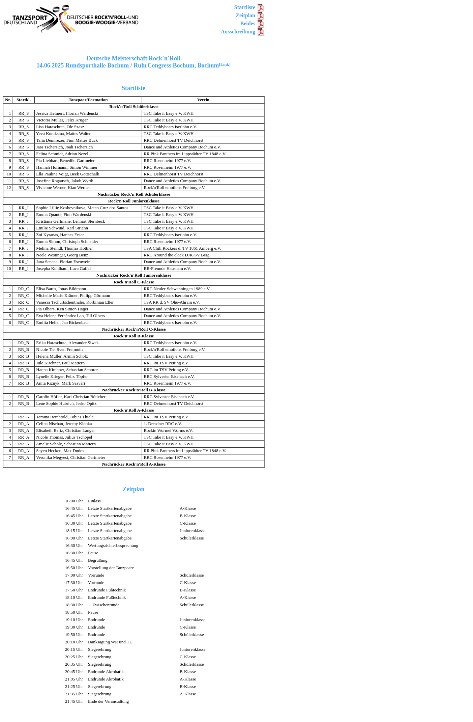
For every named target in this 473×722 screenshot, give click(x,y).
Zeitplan (250, 15)
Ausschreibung (243, 31)
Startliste (249, 7)
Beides (252, 23)
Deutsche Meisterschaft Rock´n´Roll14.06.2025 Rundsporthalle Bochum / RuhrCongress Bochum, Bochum (133, 62)
